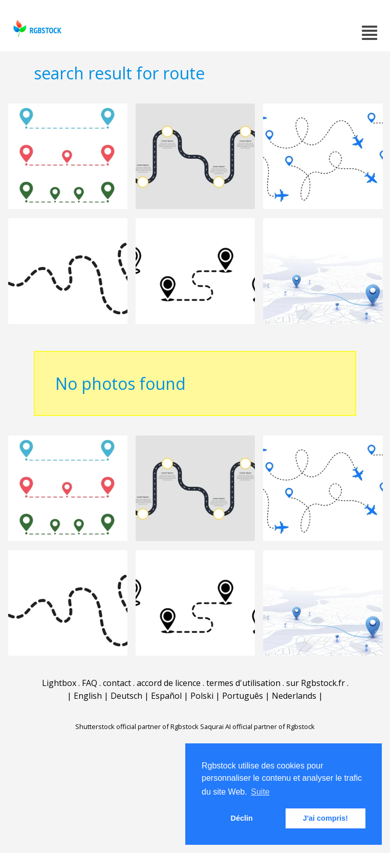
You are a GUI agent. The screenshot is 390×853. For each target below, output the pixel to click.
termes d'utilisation (243, 683)
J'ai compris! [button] (325, 818)
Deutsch (126, 695)
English (88, 695)
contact (117, 683)
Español (166, 695)
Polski (201, 695)
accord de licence (169, 683)
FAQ (89, 683)
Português (242, 695)
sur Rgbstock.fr (315, 683)
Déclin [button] (242, 818)
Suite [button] (260, 791)
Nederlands (294, 695)
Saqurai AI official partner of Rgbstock (257, 726)
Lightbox (59, 683)
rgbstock (36, 28)
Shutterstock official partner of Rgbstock (137, 726)
